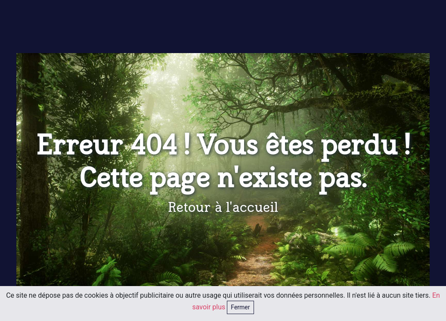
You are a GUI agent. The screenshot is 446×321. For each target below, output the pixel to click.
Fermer (240, 307)
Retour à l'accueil (223, 207)
